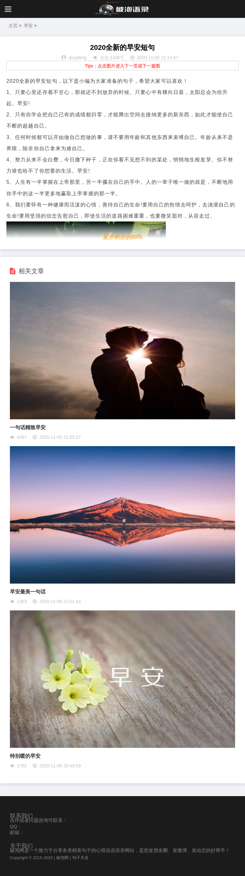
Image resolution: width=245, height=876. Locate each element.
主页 (13, 25)
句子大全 (80, 857)
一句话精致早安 (28, 427)
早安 (28, 25)
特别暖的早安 (25, 756)
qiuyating (77, 57)
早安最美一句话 (28, 591)
